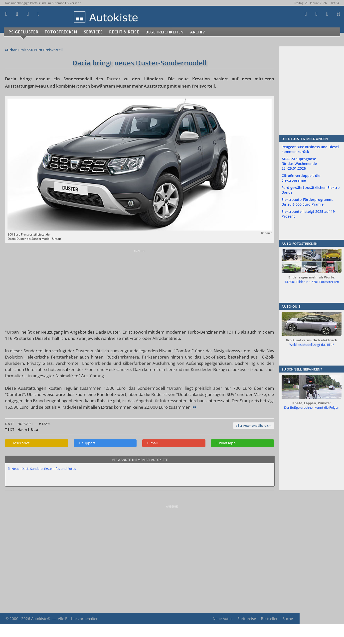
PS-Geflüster (23, 32)
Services (96, 32)
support (87, 443)
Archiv (207, 32)
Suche (288, 618)
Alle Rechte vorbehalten (78, 618)
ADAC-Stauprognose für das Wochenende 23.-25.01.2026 (299, 163)
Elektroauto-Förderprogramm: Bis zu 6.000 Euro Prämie (307, 202)
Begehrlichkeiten (171, 32)
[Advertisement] (139, 288)
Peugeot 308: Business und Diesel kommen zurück (310, 149)
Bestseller (269, 618)
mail (152, 443)
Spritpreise (246, 618)
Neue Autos (222, 618)
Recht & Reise (127, 32)
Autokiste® (40, 618)
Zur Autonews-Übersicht (253, 425)
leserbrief (19, 443)
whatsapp (226, 443)
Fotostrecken (62, 32)
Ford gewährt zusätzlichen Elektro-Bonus (311, 190)
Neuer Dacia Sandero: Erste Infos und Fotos (43, 468)
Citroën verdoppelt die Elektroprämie (301, 178)
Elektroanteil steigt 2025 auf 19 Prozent (308, 214)
